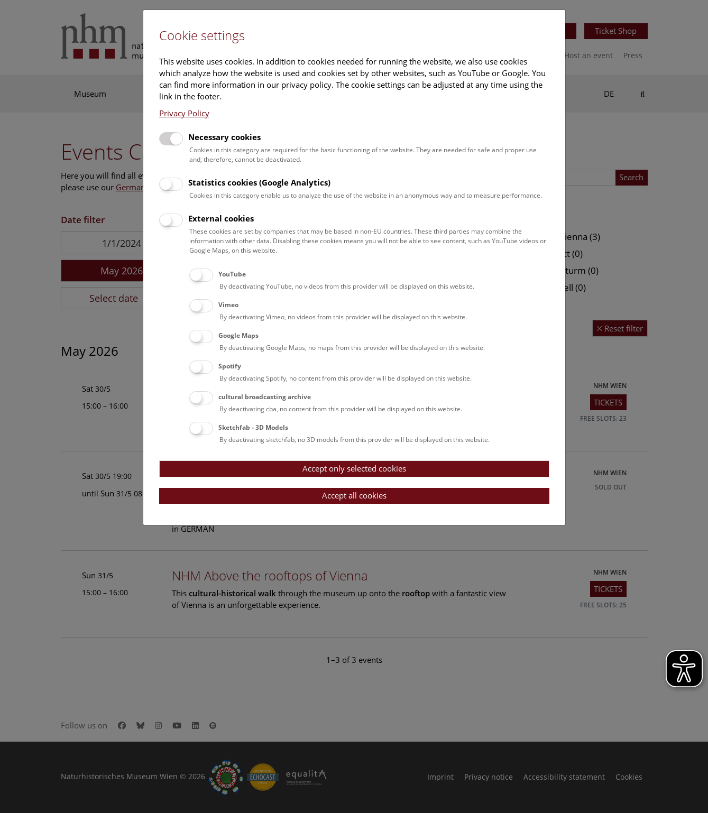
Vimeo (228, 304)
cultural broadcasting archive (264, 396)
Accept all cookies (354, 495)
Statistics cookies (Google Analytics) (259, 182)
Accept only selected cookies (354, 468)
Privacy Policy (184, 113)
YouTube (232, 274)
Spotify (229, 366)
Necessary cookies (224, 137)
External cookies (221, 218)
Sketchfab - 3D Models (253, 427)
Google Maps (238, 335)
